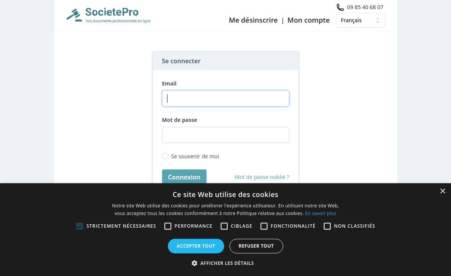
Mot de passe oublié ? (262, 177)
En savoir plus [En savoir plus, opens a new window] (320, 213)
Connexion (184, 177)
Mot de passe (179, 119)
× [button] (442, 191)
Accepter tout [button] (196, 246)
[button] (225, 263)
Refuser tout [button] (256, 246)
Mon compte (308, 20)
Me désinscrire (253, 20)
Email (169, 83)
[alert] (225, 229)
